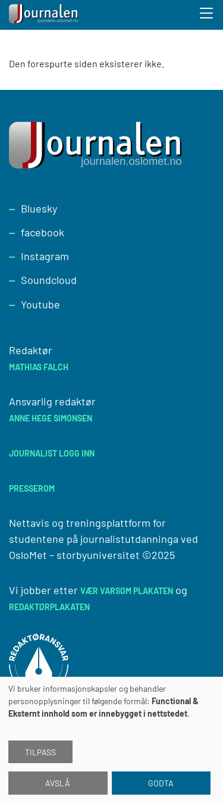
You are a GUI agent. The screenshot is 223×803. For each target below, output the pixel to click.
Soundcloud (49, 279)
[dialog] (111, 740)
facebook (42, 232)
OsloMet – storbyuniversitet (74, 554)
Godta (161, 783)
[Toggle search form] (207, 15)
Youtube (40, 304)
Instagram (45, 256)
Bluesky (39, 208)
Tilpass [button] (40, 752)
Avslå (57, 783)
